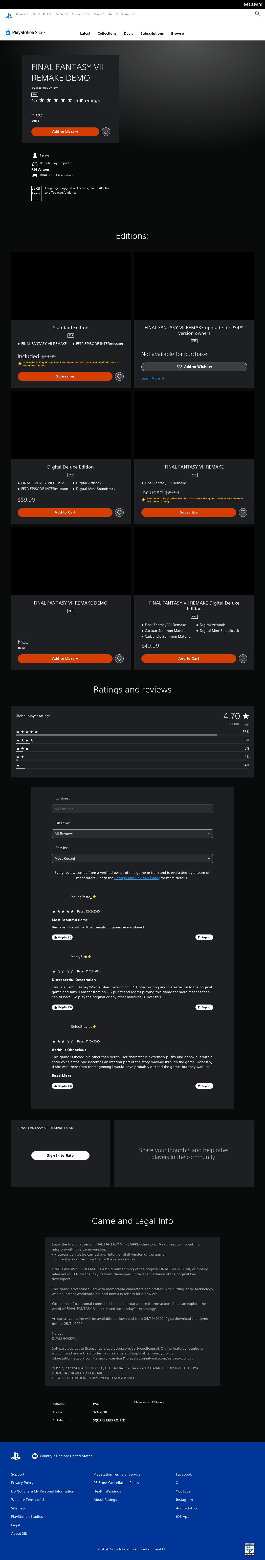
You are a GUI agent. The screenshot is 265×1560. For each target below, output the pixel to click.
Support (126, 14)
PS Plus (59, 14)
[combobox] (132, 804)
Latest (85, 28)
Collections (107, 28)
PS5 (34, 14)
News (97, 14)
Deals (128, 28)
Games (20, 14)
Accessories (78, 14)
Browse (177, 28)
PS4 (45, 14)
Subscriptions (152, 28)
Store (110, 14)
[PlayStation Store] (26, 28)
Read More (62, 1071)
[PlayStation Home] (9, 14)
